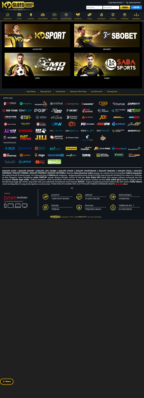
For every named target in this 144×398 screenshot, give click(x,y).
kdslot (125, 184)
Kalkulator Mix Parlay (78, 91)
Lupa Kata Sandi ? (115, 2)
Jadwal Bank (61, 91)
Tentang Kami (112, 91)
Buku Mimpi (31, 91)
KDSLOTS (82, 217)
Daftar (136, 7)
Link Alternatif (97, 91)
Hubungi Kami (133, 2)
